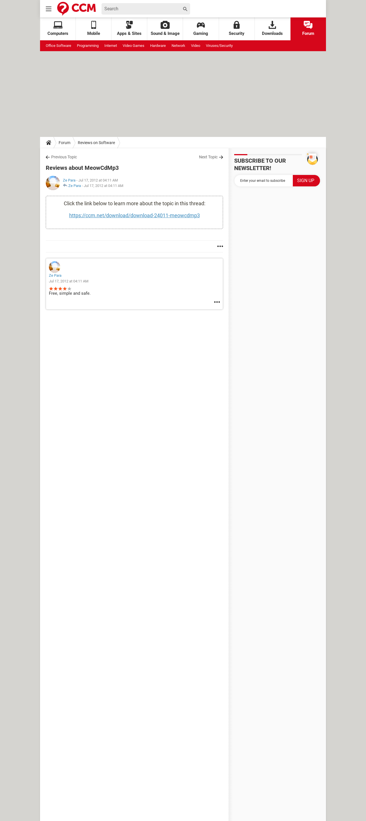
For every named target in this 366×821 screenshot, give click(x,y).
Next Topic (208, 157)
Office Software (58, 45)
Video (195, 45)
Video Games (133, 45)
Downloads (272, 28)
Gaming (200, 28)
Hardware (158, 45)
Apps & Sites (129, 28)
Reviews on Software (96, 142)
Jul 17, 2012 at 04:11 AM (103, 186)
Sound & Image (165, 28)
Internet (110, 45)
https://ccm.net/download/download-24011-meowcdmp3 (134, 215)
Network (178, 45)
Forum (308, 28)
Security (236, 28)
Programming (88, 45)
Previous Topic (64, 157)
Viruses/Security (219, 45)
